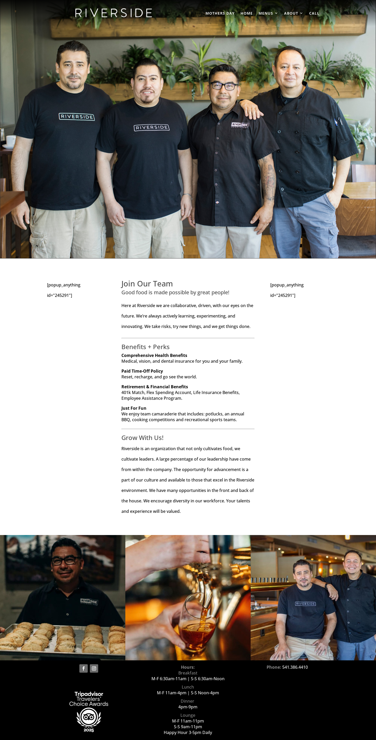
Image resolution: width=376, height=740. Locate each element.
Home (246, 14)
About (291, 14)
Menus (265, 14)
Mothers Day (220, 14)
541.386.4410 (295, 667)
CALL (314, 14)
